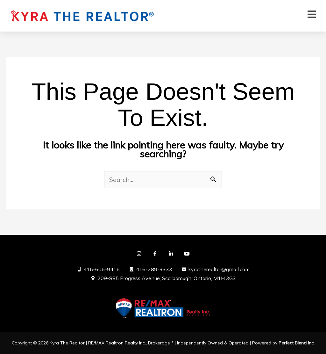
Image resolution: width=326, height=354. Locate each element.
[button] (311, 14)
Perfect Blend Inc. (297, 343)
